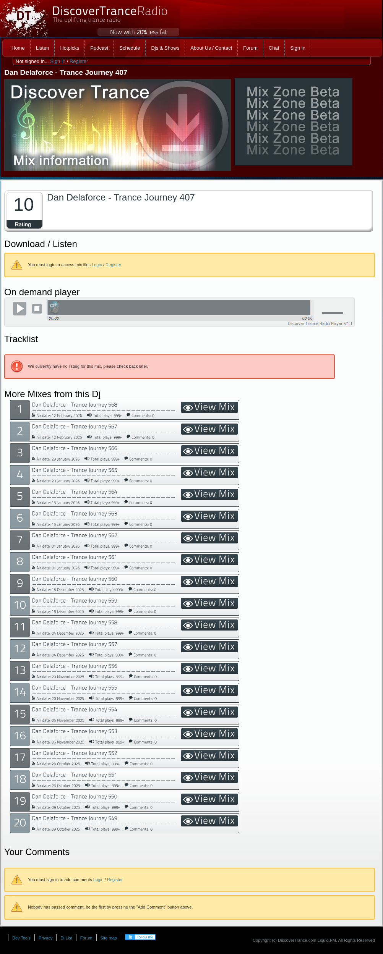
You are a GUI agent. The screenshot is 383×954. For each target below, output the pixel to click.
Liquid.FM (327, 940)
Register (79, 61)
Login (97, 264)
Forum (86, 938)
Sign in (57, 61)
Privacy (45, 938)
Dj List (66, 938)
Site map (109, 938)
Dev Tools (21, 938)
